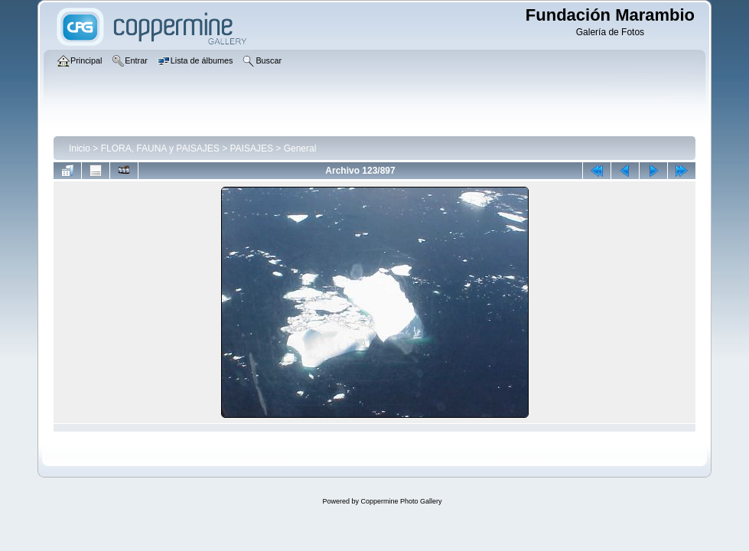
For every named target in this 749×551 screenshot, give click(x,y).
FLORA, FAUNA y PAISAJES (160, 148)
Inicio (79, 148)
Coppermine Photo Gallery (400, 501)
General (300, 148)
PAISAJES (251, 148)
